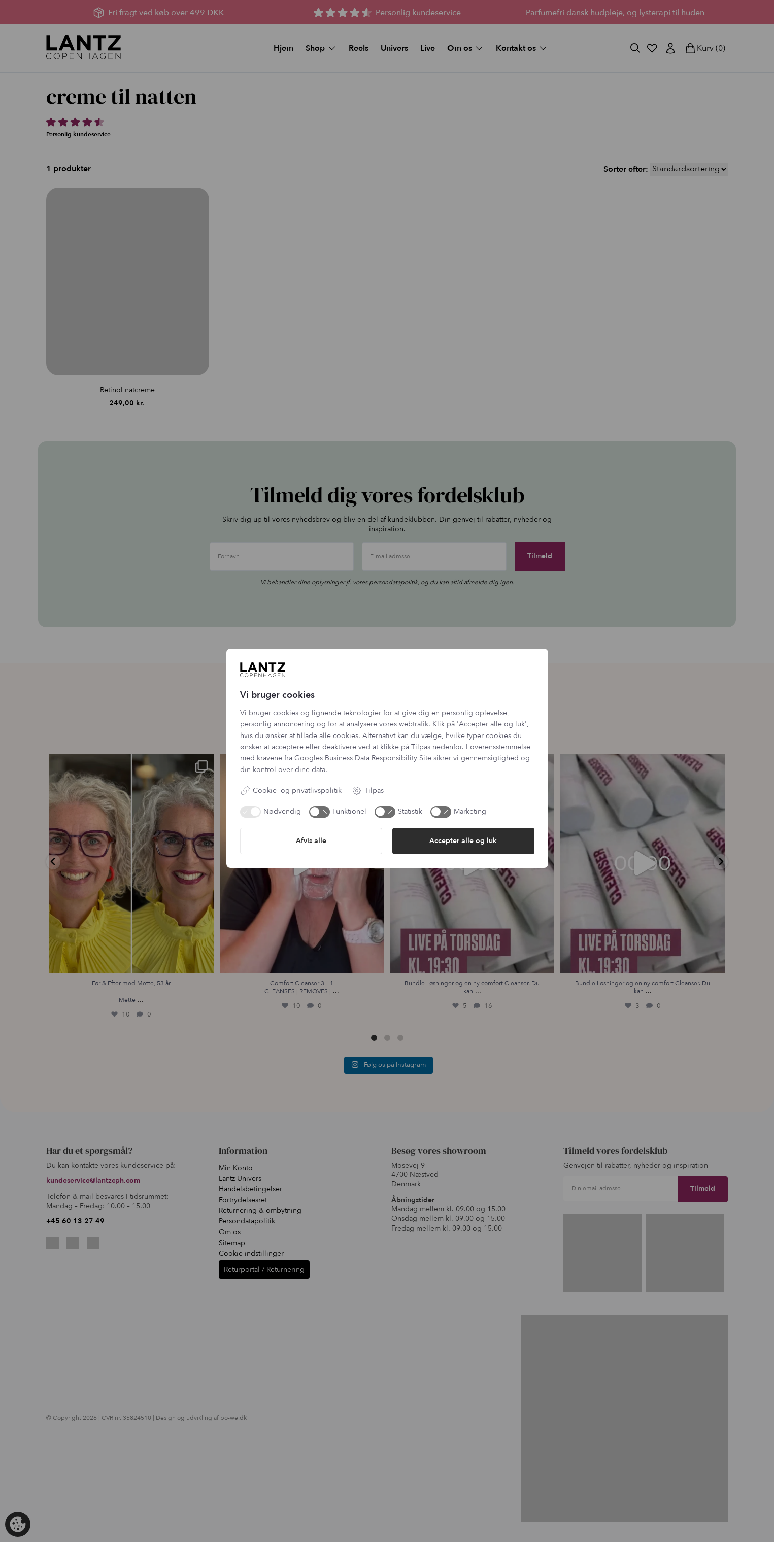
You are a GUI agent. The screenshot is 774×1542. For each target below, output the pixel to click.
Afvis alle (311, 841)
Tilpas (368, 791)
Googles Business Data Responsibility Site (362, 758)
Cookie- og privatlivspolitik (291, 791)
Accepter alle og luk (463, 841)
